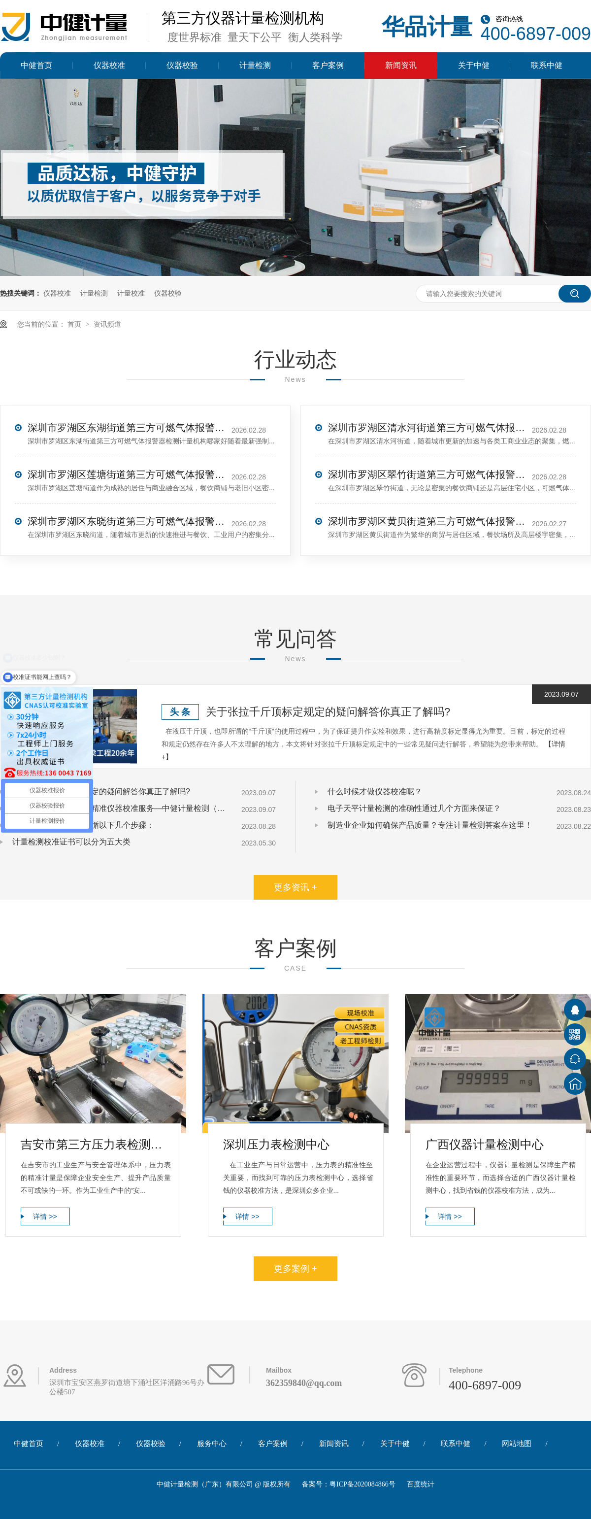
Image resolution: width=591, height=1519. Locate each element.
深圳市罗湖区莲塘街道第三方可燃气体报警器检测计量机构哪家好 (126, 474)
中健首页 (36, 65)
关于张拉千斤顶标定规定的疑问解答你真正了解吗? (328, 712)
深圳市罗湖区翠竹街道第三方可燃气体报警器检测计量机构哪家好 (426, 474)
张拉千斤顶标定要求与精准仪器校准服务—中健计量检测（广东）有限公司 (120, 808)
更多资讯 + (295, 887)
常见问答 (295, 638)
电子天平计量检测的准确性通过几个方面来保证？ (414, 808)
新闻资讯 (401, 65)
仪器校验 (182, 65)
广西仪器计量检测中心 (485, 1144)
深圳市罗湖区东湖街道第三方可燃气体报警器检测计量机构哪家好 (126, 427)
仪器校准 (109, 65)
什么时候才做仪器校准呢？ (375, 791)
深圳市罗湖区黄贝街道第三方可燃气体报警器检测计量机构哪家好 (426, 521)
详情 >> (45, 1216)
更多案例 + (295, 1269)
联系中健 (546, 65)
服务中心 (212, 1444)
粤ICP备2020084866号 (362, 1484)
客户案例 (328, 65)
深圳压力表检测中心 (276, 1144)
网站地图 (516, 1444)
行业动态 (295, 359)
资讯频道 (107, 324)
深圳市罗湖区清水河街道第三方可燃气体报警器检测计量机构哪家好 (426, 427)
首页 (75, 324)
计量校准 (131, 293)
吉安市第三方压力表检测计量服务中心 (96, 1144)
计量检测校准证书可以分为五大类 (71, 842)
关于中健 (474, 65)
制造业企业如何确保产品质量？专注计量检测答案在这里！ (430, 825)
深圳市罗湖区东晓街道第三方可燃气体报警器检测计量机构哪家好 (126, 521)
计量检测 (255, 65)
